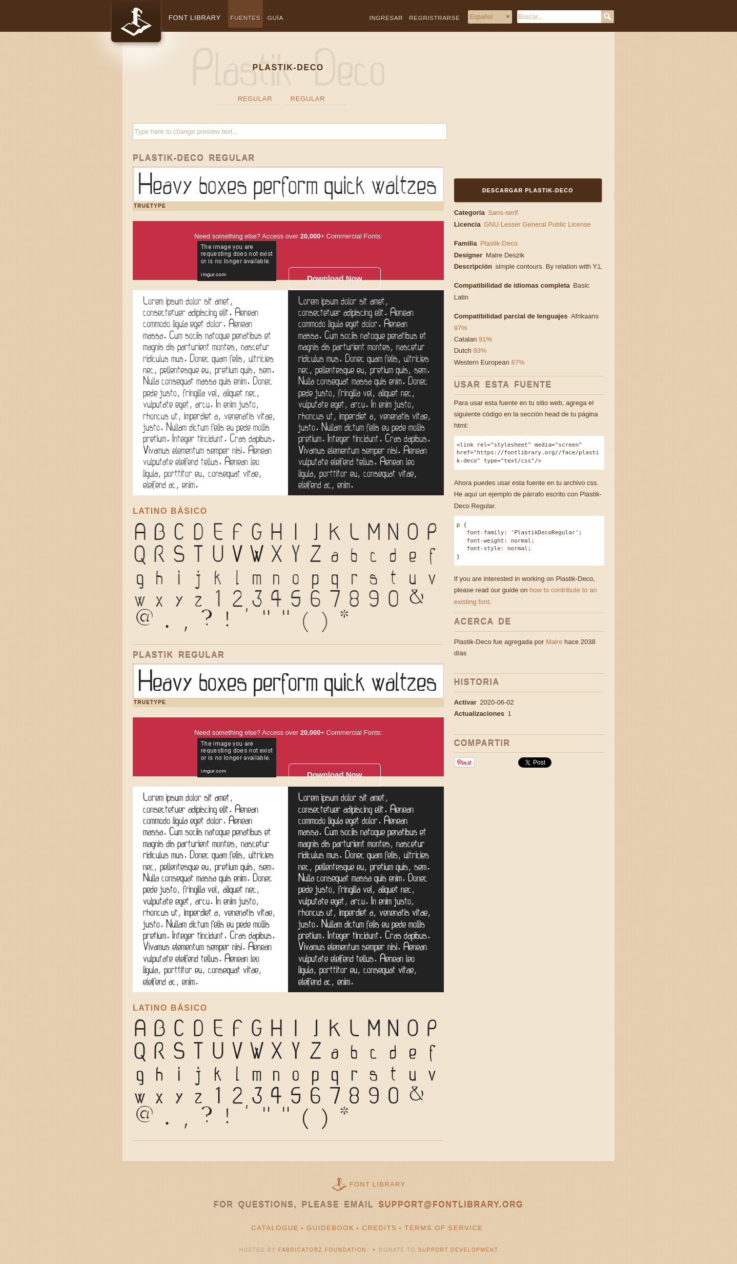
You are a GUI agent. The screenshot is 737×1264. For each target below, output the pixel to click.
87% (517, 362)
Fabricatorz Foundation (322, 1250)
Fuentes (246, 17)
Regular (255, 99)
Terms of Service (443, 1228)
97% (460, 328)
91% (485, 339)
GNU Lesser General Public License (537, 224)
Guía (275, 17)
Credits (379, 1228)
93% (479, 350)
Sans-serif (503, 212)
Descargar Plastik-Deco (528, 190)
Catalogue (275, 1228)
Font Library (378, 1184)
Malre (554, 642)
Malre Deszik (506, 255)
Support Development (458, 1250)
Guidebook (330, 1228)
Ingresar (386, 17)
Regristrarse (434, 17)
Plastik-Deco (499, 243)
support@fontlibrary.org (450, 1204)
